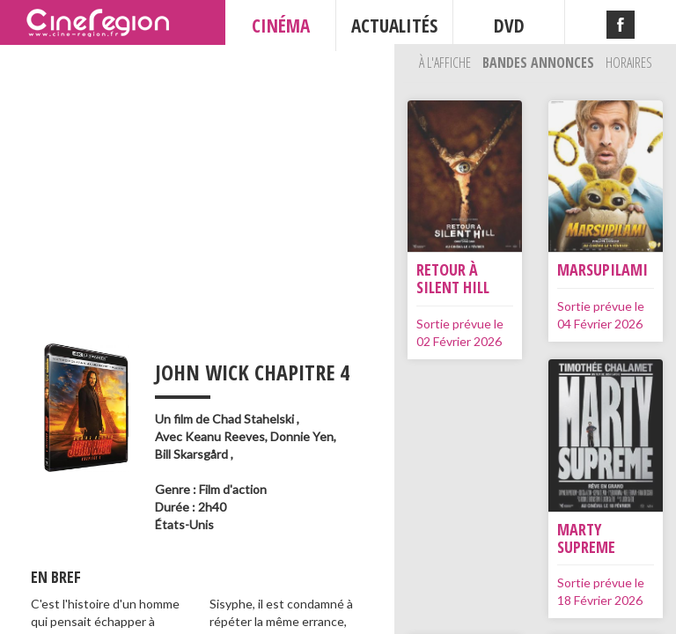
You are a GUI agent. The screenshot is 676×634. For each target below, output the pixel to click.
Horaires (629, 62)
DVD (509, 25)
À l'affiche (446, 62)
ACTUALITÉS (394, 25)
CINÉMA (281, 25)
